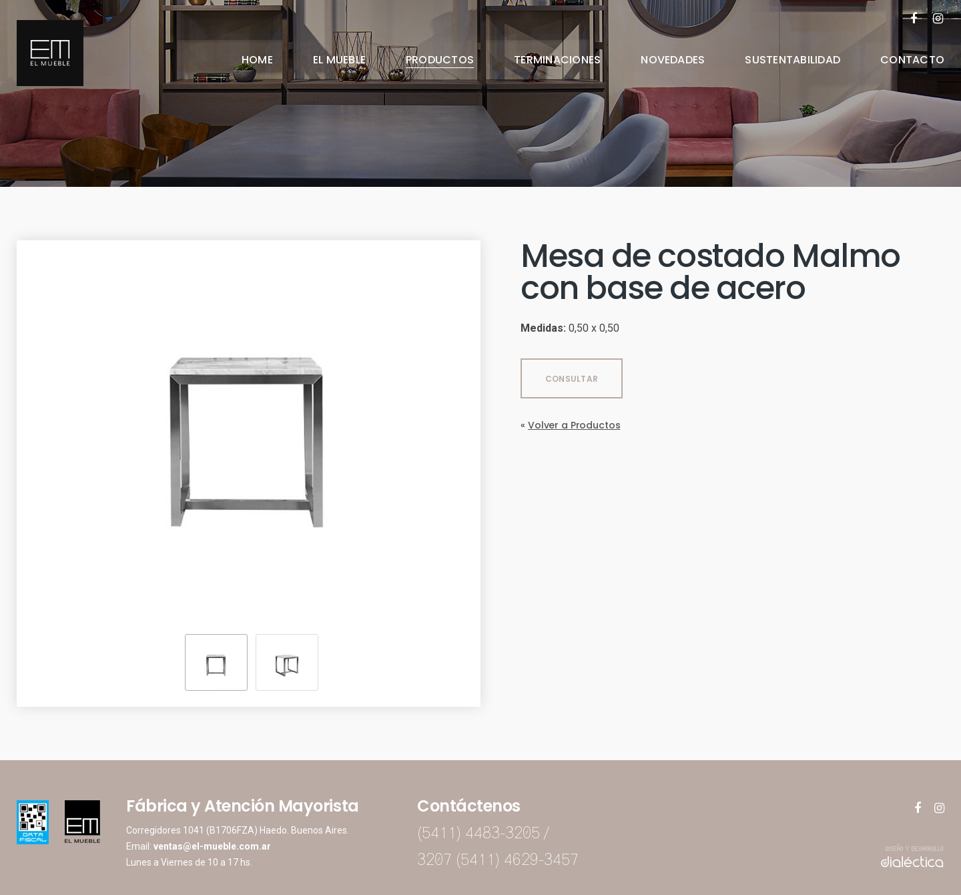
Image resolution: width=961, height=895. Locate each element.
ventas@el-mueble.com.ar (212, 846)
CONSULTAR (571, 378)
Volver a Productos (574, 425)
